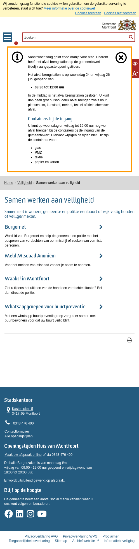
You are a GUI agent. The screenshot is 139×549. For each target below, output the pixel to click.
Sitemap (61, 533)
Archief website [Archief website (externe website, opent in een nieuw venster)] (83, 533)
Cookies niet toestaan (120, 13)
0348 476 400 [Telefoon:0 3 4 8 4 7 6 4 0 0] (23, 415)
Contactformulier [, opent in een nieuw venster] (16, 424)
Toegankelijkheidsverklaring (29, 533)
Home (8, 183)
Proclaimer (111, 529)
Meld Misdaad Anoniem (30, 251)
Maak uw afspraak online (23, 449)
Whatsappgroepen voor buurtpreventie (45, 297)
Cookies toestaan (88, 13)
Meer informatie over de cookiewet (69, 8)
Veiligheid (24, 183)
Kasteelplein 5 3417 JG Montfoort (22, 403)
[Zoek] (131, 36)
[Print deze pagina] (129, 331)
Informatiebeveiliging (119, 533)
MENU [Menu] (7, 37)
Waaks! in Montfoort (27, 274)
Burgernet (15, 227)
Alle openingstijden (18, 428)
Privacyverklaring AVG (41, 529)
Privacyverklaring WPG (80, 529)
